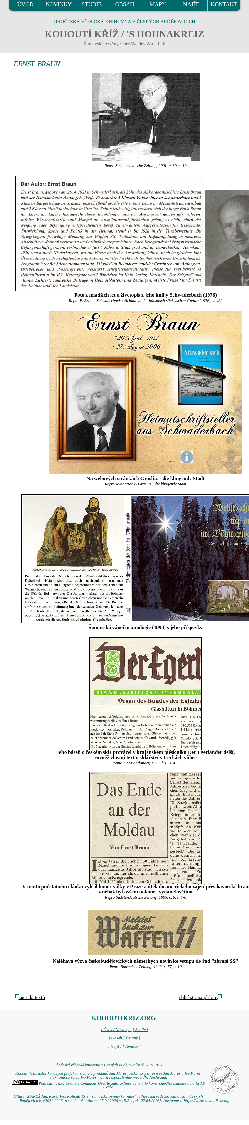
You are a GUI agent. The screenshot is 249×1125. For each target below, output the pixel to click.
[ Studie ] (140, 1029)
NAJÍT (191, 4)
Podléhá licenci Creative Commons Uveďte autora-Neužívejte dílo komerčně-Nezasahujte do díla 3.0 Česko (108, 1085)
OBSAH (124, 4)
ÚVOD (25, 4)
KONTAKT (224, 4)
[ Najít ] (114, 1046)
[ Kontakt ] (132, 1046)
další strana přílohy (199, 997)
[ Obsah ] (117, 1038)
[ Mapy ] (133, 1038)
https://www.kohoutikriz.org (206, 1100)
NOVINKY (59, 4)
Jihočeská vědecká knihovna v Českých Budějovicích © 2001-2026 (108, 1065)
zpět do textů (32, 997)
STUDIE (92, 4)
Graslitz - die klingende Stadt (162, 484)
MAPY (158, 4)
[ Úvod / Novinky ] (116, 1029)
